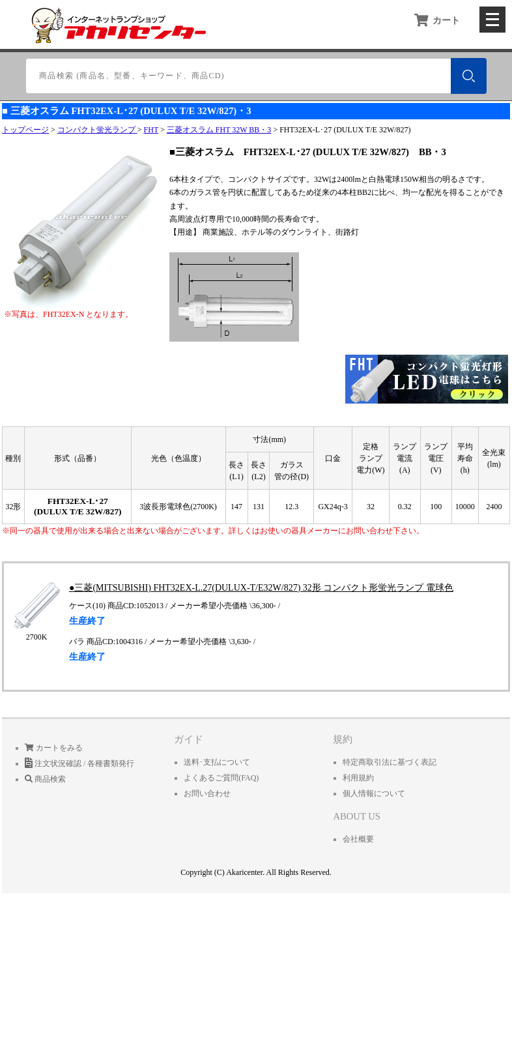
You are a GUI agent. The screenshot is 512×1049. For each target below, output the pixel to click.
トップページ (25, 129)
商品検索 (45, 779)
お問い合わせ (207, 793)
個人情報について (374, 793)
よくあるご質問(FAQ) (221, 777)
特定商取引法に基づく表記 (389, 762)
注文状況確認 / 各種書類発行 (79, 763)
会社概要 (358, 839)
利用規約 (358, 777)
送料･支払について (217, 762)
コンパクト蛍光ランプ (97, 129)
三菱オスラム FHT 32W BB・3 (219, 129)
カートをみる (54, 747)
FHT (151, 129)
